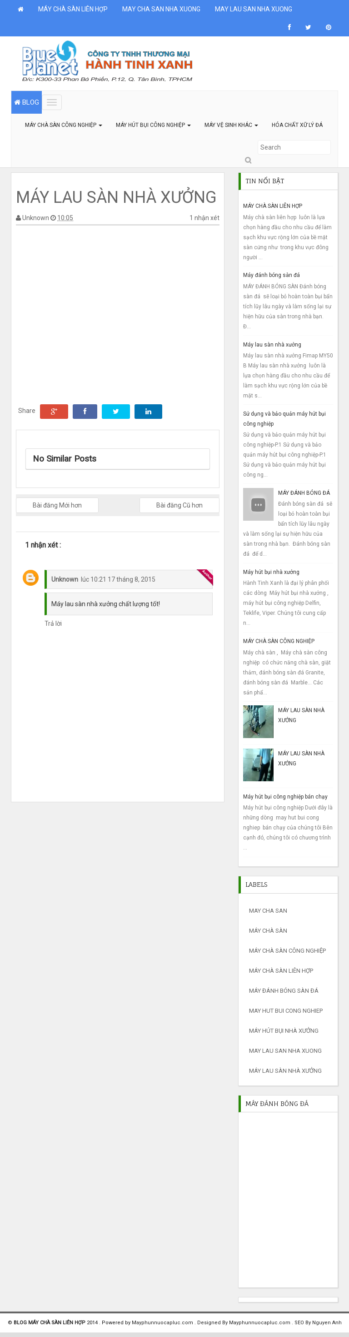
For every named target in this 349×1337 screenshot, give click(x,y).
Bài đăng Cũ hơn (179, 505)
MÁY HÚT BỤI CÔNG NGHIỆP (153, 125)
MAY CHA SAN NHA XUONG (161, 9)
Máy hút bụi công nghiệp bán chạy (285, 797)
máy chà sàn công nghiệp (287, 950)
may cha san (268, 910)
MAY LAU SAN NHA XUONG (253, 9)
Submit (247, 160)
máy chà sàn (268, 930)
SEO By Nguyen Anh (318, 1323)
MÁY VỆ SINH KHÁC (231, 125)
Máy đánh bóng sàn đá (271, 275)
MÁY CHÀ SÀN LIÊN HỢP (73, 9)
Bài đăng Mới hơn (57, 505)
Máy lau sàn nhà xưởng (272, 345)
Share (26, 410)
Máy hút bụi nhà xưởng (271, 572)
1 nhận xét (204, 217)
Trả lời (53, 623)
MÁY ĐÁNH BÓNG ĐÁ (304, 493)
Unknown (64, 579)
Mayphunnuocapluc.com (163, 1323)
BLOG (26, 102)
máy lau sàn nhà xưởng (285, 1070)
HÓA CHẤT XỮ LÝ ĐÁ (297, 125)
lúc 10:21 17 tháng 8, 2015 (118, 579)
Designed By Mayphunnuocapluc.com (244, 1323)
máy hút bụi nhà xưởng (284, 1030)
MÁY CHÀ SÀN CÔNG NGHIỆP (63, 125)
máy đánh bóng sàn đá (284, 990)
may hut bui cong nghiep (286, 1010)
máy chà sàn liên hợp (281, 970)
